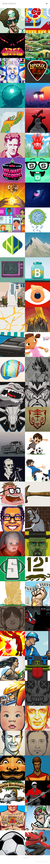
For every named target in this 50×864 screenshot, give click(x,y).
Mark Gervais (9, 3)
